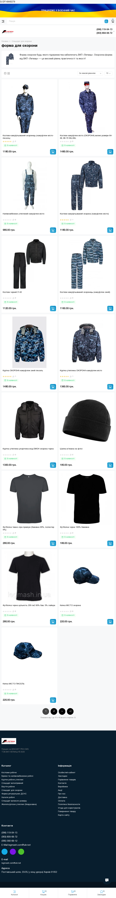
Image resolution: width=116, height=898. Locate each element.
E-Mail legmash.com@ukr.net (16, 845)
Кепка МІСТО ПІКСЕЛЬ (13, 684)
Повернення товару (67, 812)
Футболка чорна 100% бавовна (74, 527)
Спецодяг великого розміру (14, 801)
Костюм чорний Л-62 (12, 292)
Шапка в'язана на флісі (71, 449)
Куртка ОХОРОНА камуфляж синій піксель (23, 371)
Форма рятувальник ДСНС (14, 794)
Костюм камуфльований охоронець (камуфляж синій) (85, 292)
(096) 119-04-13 (9, 833)
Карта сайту (63, 815)
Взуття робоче (8, 787)
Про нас (61, 794)
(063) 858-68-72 (9, 837)
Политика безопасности (69, 804)
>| (70, 711)
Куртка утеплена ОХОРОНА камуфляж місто (81, 371)
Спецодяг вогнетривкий (12, 783)
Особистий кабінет (66, 773)
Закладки (62, 776)
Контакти (62, 783)
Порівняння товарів (67, 780)
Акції (60, 790)
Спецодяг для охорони (12, 790)
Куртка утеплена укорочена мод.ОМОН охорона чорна (28, 449)
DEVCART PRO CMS (20, 749)
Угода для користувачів (69, 808)
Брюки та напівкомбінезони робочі (17, 776)
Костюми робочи (9, 773)
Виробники (63, 787)
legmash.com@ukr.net (11, 863)
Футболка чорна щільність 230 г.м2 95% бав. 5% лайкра (29, 605)
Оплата (61, 801)
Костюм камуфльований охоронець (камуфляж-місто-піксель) (28, 137)
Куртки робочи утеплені (12, 780)
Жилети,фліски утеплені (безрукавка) (19, 804)
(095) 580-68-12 (9, 841)
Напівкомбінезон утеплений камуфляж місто (23, 214)
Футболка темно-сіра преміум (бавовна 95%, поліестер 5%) (28, 528)
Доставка (62, 797)
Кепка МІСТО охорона (70, 605)
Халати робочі (8, 797)
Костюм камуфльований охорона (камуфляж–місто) (84, 214)
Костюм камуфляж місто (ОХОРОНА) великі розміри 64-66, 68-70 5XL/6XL (86, 137)
